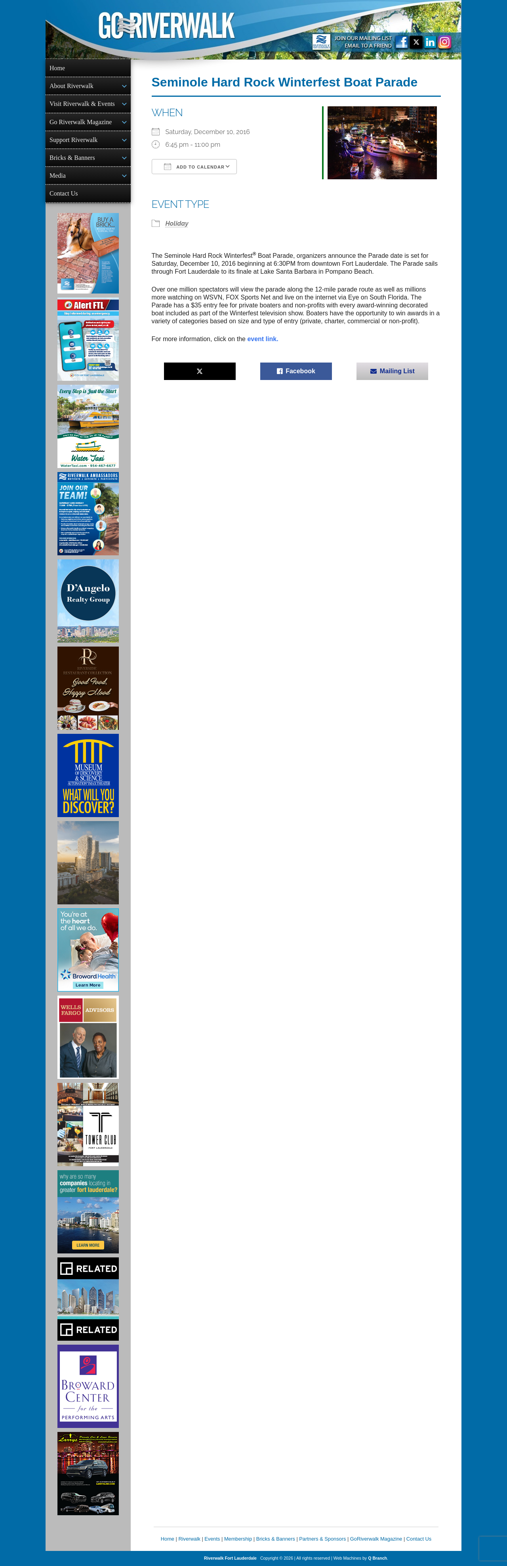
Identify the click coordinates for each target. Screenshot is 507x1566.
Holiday (177, 223)
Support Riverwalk (73, 139)
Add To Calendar (194, 166)
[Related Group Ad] (88, 1299)
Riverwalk (189, 1539)
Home (57, 68)
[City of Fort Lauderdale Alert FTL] (88, 339)
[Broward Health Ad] (88, 950)
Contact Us (64, 193)
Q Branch (377, 1558)
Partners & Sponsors (322, 1539)
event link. (262, 339)
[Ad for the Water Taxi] (88, 426)
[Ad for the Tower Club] (88, 1124)
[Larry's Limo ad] (88, 1473)
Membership (238, 1539)
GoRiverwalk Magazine (376, 1539)
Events (212, 1539)
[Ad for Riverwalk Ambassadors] (88, 513)
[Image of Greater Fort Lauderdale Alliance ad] (88, 1211)
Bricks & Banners (72, 157)
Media (58, 175)
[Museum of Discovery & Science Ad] (88, 775)
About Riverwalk (71, 86)
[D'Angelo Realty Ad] (88, 601)
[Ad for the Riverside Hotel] (88, 688)
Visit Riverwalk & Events (82, 103)
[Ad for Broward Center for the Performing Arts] (88, 1386)
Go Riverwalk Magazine (81, 122)
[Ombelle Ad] (88, 862)
